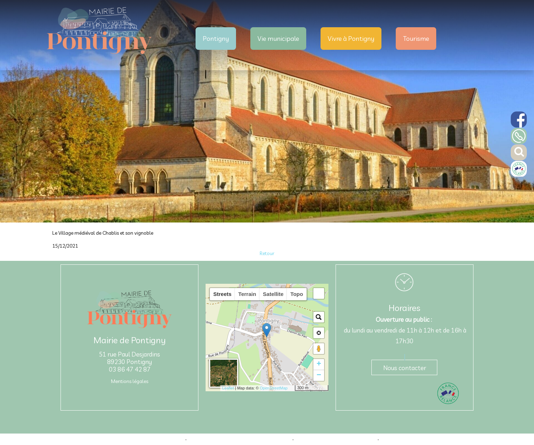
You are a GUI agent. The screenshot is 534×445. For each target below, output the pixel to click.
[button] (318, 293)
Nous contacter (404, 368)
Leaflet (228, 388)
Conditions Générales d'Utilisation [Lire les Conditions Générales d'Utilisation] (410, 439)
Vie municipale (278, 38)
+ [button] (319, 364)
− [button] (319, 375)
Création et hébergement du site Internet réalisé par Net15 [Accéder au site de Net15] (239, 439)
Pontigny (216, 38)
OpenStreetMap (274, 388)
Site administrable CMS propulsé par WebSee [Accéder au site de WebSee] (335, 439)
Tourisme (416, 38)
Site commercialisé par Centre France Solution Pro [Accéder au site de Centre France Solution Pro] (139, 439)
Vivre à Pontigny (351, 38)
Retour (267, 253)
